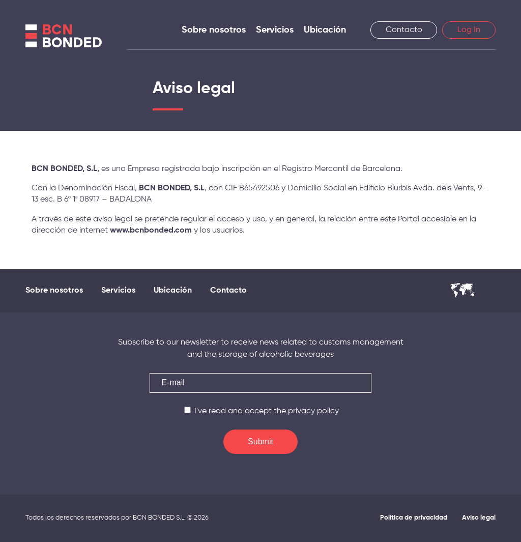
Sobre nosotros (214, 30)
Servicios (275, 30)
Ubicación (325, 30)
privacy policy (313, 411)
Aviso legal (479, 518)
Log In (468, 30)
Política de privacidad (413, 518)
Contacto (404, 30)
